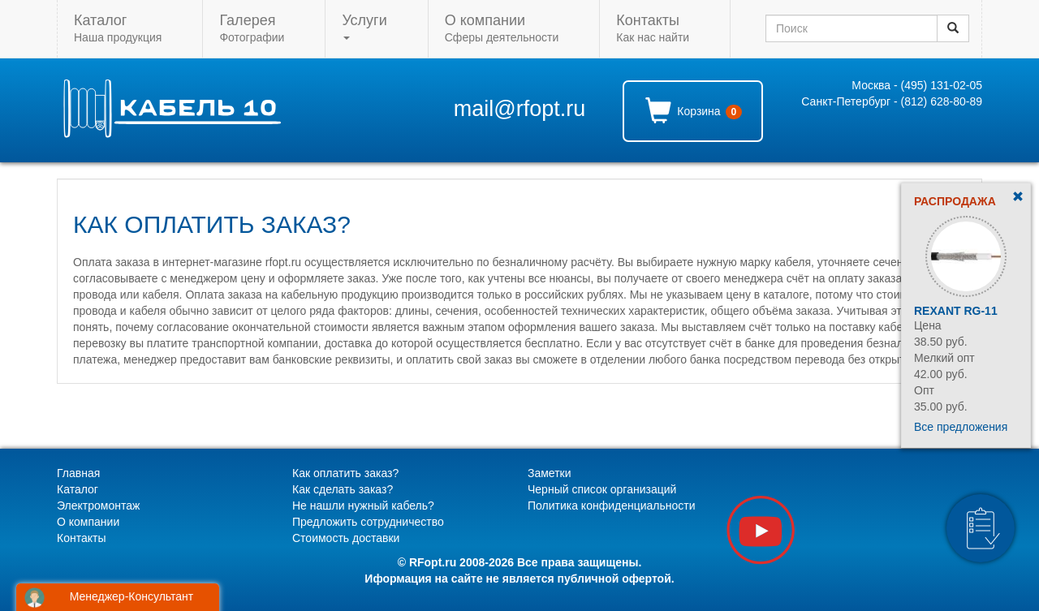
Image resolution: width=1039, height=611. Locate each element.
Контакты (81, 537)
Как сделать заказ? (342, 489)
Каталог (77, 489)
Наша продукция (118, 28)
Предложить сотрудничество (368, 521)
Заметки (549, 473)
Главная (78, 473)
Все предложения (960, 426)
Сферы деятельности (501, 28)
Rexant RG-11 (956, 310)
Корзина (693, 110)
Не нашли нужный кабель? (363, 505)
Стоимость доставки (345, 537)
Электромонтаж (98, 505)
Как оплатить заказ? (345, 473)
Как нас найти (652, 28)
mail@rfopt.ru (519, 109)
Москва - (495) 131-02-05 (916, 85)
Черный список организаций (602, 489)
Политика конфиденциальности (612, 505)
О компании (88, 521)
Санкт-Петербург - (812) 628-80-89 (891, 101)
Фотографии (251, 28)
